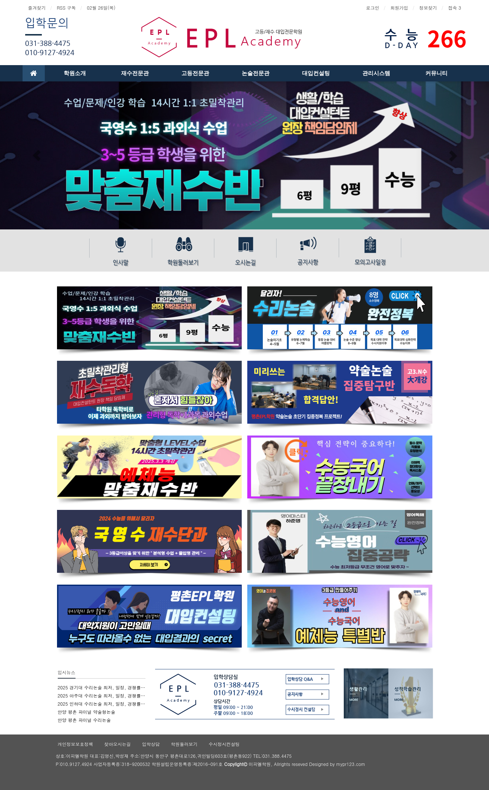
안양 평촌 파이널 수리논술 (84, 720)
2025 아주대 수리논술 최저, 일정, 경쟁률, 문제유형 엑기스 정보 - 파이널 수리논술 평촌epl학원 (102, 695)
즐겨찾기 (37, 7)
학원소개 (75, 73)
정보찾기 (428, 7)
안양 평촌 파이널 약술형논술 (86, 712)
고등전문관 (195, 73)
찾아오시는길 (117, 744)
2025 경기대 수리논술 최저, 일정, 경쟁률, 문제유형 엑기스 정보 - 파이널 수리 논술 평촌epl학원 (102, 687)
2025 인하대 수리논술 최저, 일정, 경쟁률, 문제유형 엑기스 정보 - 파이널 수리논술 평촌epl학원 (102, 703)
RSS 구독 (66, 7)
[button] (36, 155)
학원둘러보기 (184, 744)
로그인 (372, 7)
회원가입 (399, 7)
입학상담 (151, 744)
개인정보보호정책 (75, 744)
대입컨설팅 (316, 73)
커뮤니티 (436, 73)
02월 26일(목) (101, 7)
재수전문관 (135, 73)
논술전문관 (255, 73)
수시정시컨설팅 (224, 744)
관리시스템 (376, 73)
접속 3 (454, 7)
